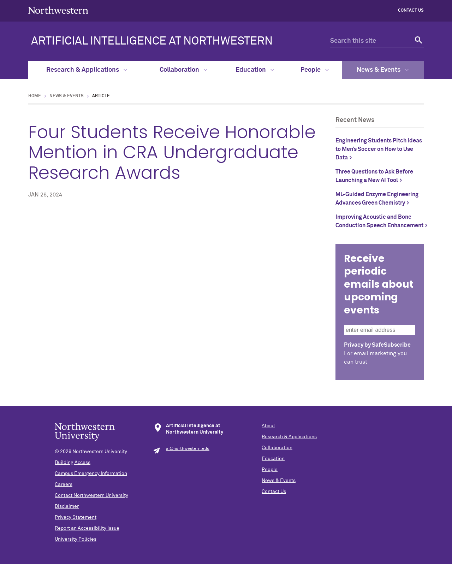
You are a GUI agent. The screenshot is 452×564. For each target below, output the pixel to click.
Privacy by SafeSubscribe (377, 345)
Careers (63, 484)
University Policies (75, 539)
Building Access (72, 462)
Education (255, 70)
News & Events (383, 70)
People (315, 70)
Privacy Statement (75, 517)
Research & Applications (86, 70)
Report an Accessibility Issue (87, 528)
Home (34, 96)
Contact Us (411, 10)
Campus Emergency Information (91, 473)
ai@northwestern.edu (187, 449)
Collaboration (183, 70)
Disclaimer (67, 506)
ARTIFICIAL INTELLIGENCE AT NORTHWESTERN (152, 41)
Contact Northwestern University (91, 495)
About (268, 425)
